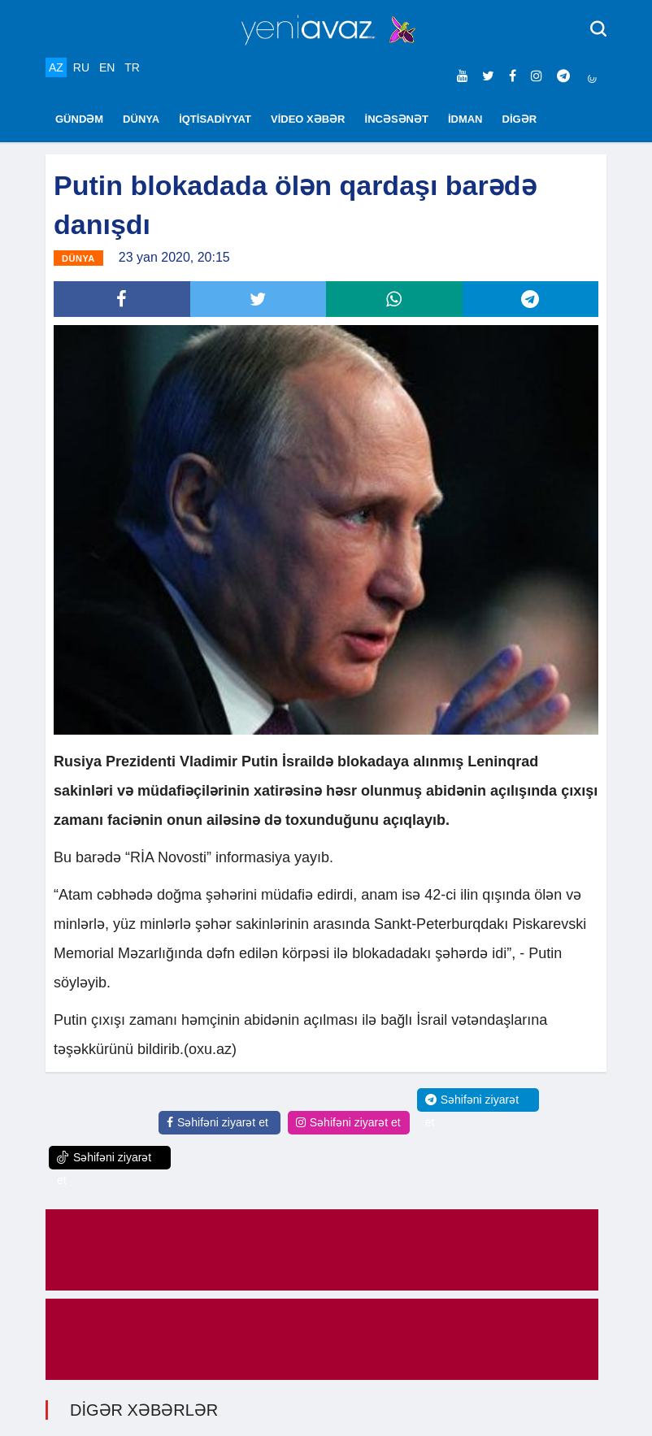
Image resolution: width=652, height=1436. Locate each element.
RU (81, 67)
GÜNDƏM (79, 119)
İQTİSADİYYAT (215, 119)
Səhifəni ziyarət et (217, 1122)
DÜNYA (141, 119)
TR (132, 67)
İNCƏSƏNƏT (396, 119)
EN (107, 67)
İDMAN (465, 119)
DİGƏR (519, 119)
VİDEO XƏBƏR (308, 119)
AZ (56, 67)
